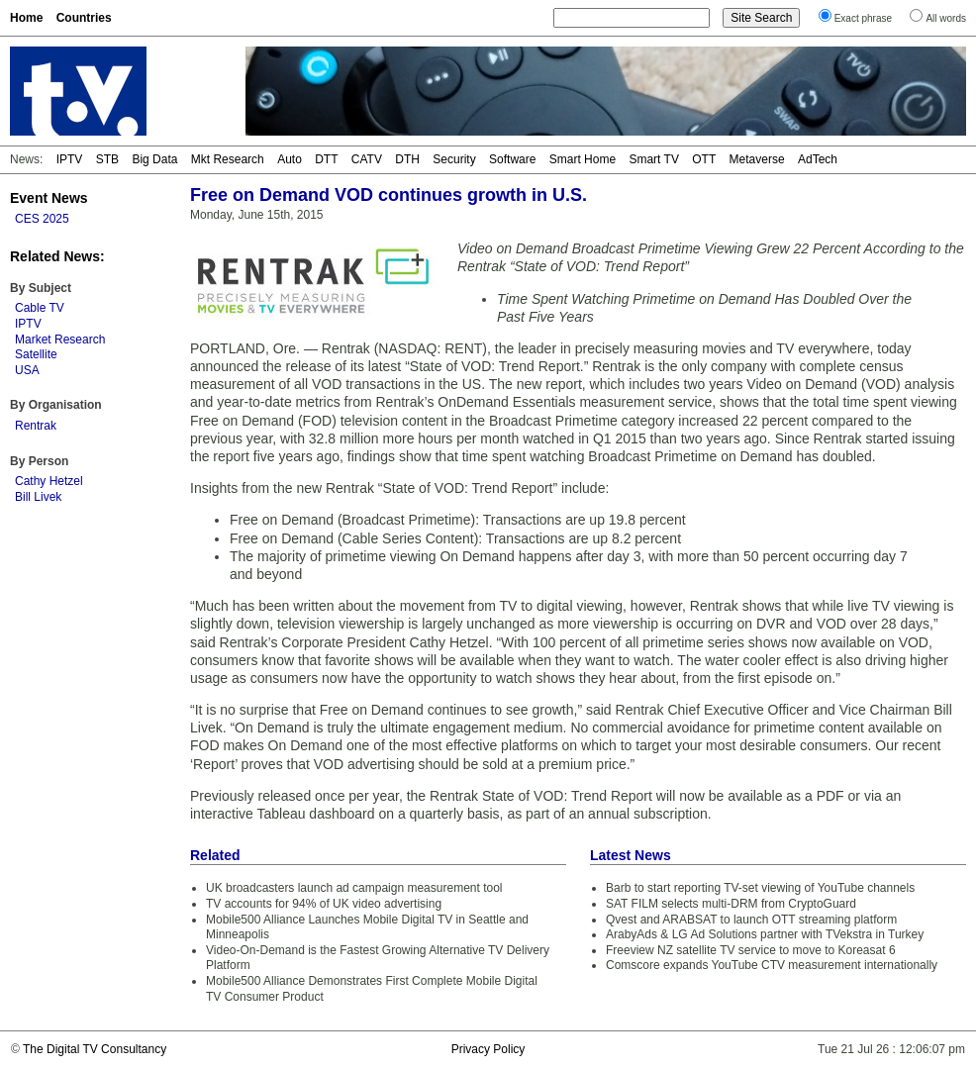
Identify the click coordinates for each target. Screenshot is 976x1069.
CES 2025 (42, 219)
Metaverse (757, 159)
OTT (704, 159)
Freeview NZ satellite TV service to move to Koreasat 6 (751, 950)
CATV (366, 159)
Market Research (60, 339)
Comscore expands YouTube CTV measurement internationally (771, 965)
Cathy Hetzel (49, 481)
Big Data (154, 159)
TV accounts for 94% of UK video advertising (323, 904)
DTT (326, 159)
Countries (84, 18)
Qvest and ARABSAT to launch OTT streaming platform (751, 919)
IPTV (69, 159)
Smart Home (582, 159)
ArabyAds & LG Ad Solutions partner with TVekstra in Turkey (765, 934)
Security (454, 159)
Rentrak (35, 426)
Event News (49, 198)
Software (512, 159)
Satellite (36, 354)
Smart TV (653, 159)
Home (26, 18)
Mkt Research (227, 159)
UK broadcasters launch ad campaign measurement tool (354, 888)
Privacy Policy (488, 1049)
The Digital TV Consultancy (94, 1049)
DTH (407, 159)
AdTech (817, 159)
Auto (289, 159)
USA (27, 370)
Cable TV (39, 308)
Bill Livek (38, 497)
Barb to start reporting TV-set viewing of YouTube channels (760, 888)
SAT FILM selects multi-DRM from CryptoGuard (731, 904)
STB (107, 159)
